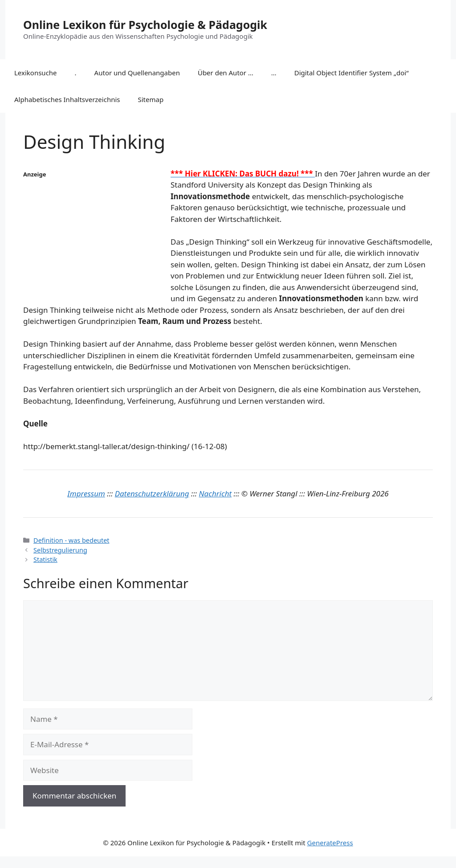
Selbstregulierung (60, 550)
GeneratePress (330, 842)
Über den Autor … (225, 72)
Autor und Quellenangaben (137, 72)
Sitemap (151, 99)
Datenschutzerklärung (152, 493)
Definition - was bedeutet (71, 540)
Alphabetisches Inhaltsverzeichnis (67, 99)
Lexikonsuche (35, 72)
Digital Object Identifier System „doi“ (351, 72)
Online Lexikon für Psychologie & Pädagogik (145, 24)
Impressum (86, 493)
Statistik (45, 559)
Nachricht (215, 493)
